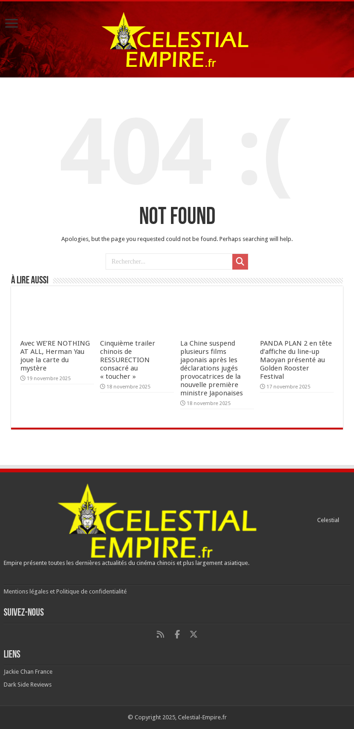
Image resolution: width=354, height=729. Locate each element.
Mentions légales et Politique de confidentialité (65, 591)
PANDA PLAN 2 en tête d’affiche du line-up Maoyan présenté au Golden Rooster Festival (296, 360)
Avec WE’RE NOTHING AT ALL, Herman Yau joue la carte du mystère (55, 355)
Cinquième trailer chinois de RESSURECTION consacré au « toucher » (127, 360)
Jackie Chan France (28, 671)
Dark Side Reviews (28, 684)
